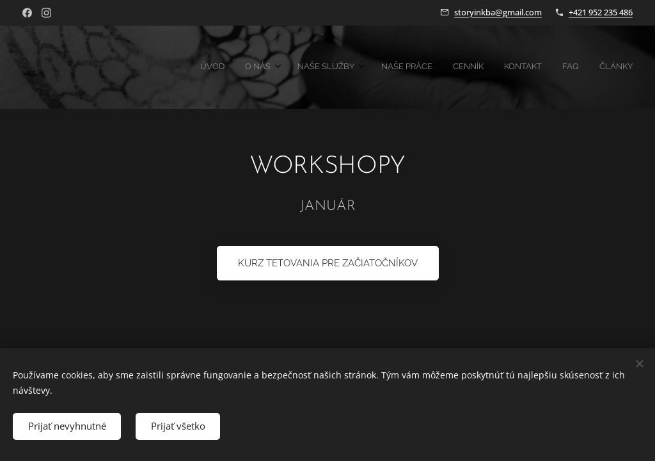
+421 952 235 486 (601, 12)
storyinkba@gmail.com (498, 12)
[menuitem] (480, 67)
